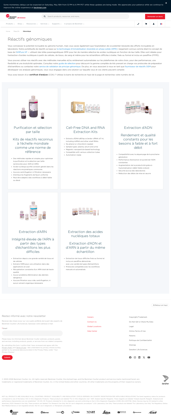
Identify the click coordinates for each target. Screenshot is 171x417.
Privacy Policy (7, 348)
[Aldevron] (44, 413)
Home (8, 31)
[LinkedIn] (139, 358)
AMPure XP (21, 52)
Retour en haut (160, 305)
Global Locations (94, 326)
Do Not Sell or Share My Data (141, 322)
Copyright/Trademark (138, 317)
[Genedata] (60, 413)
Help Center (92, 331)
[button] (45, 16)
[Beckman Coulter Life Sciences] (15, 16)
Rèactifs (16, 31)
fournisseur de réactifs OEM (138, 66)
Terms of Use (21, 348)
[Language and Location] (161, 24)
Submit (7, 357)
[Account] (153, 24)
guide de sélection (67, 63)
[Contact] (138, 24)
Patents (132, 336)
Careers (90, 317)
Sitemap (132, 345)
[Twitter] (144, 358)
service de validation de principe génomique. (60, 66)
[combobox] (85, 16)
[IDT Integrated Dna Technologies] (91, 413)
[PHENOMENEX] (137, 412)
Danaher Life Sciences (138, 350)
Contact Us (92, 322)
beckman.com (40, 8)
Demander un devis (155, 16)
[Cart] (146, 24)
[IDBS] (75, 413)
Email (4, 328)
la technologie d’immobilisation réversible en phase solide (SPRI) (87, 49)
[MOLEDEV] (121, 412)
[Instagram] (135, 358)
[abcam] (29, 413)
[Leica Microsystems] (106, 413)
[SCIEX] (152, 413)
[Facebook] (130, 358)
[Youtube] (148, 358)
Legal (131, 326)
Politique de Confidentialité (140, 340)
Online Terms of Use (137, 331)
